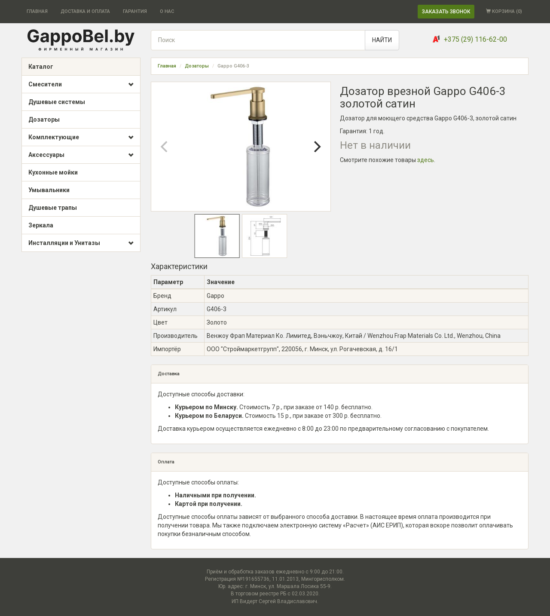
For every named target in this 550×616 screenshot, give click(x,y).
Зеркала (40, 225)
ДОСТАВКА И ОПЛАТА (85, 11)
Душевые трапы (52, 207)
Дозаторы (44, 119)
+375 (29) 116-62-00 (475, 39)
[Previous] (165, 146)
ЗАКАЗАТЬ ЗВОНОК (446, 12)
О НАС (167, 11)
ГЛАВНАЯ (37, 11)
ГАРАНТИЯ (135, 11)
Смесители (81, 84)
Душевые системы (56, 101)
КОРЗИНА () (504, 11)
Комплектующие (81, 137)
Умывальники (49, 190)
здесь (425, 159)
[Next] (316, 146)
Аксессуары (81, 155)
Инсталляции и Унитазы (81, 243)
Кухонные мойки (53, 172)
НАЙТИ (382, 40)
